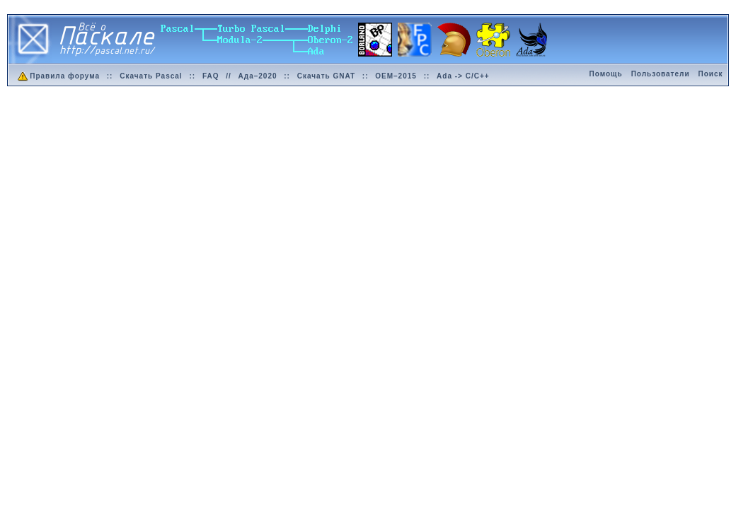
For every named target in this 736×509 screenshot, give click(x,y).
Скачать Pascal (151, 76)
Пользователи (660, 74)
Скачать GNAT (326, 76)
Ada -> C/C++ (463, 76)
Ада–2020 (257, 76)
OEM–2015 (396, 76)
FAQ (210, 76)
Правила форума (58, 76)
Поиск (710, 74)
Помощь (606, 74)
